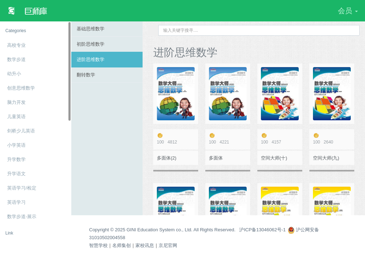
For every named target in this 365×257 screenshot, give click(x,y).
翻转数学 (86, 74)
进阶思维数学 (90, 59)
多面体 (216, 158)
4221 (228, 139)
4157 (280, 139)
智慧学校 (98, 245)
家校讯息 (144, 245)
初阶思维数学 (90, 44)
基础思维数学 (90, 28)
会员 (348, 11)
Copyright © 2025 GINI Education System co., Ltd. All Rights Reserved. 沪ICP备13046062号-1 (187, 229)
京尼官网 (168, 245)
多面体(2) (166, 158)
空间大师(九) (326, 158)
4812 (176, 139)
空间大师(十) (274, 158)
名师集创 (121, 245)
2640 (332, 139)
